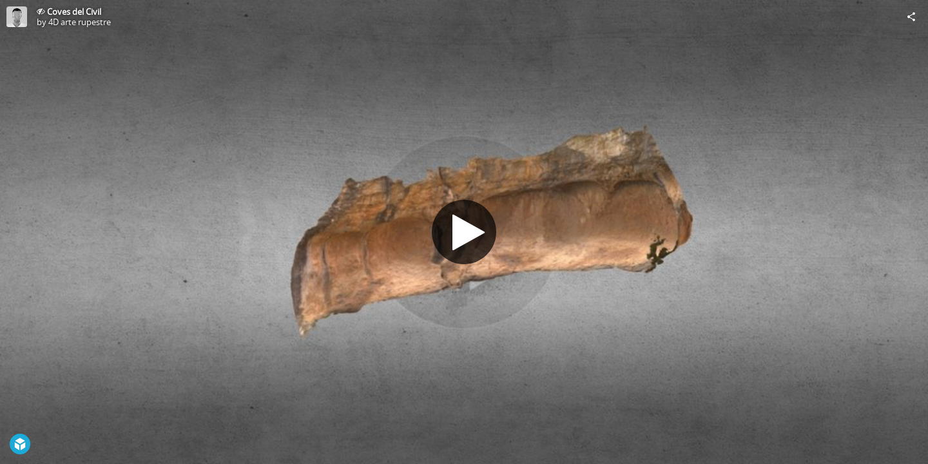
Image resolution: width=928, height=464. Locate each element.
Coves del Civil (74, 11)
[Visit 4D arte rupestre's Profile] (16, 16)
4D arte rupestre (79, 22)
